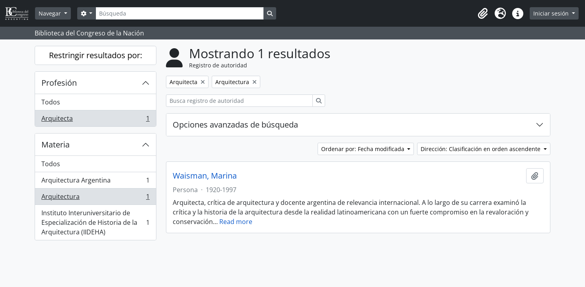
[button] (482, 13)
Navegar (50, 13)
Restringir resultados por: (95, 55)
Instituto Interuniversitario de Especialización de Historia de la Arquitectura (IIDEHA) (95, 222)
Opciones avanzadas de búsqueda (235, 124)
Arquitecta (95, 120)
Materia (55, 144)
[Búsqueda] (179, 13)
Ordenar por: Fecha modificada (363, 149)
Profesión (59, 82)
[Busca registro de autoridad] (239, 100)
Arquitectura (95, 198)
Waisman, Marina (205, 176)
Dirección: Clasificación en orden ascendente (481, 149)
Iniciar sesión (551, 13)
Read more (235, 221)
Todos (50, 102)
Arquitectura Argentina (95, 182)
